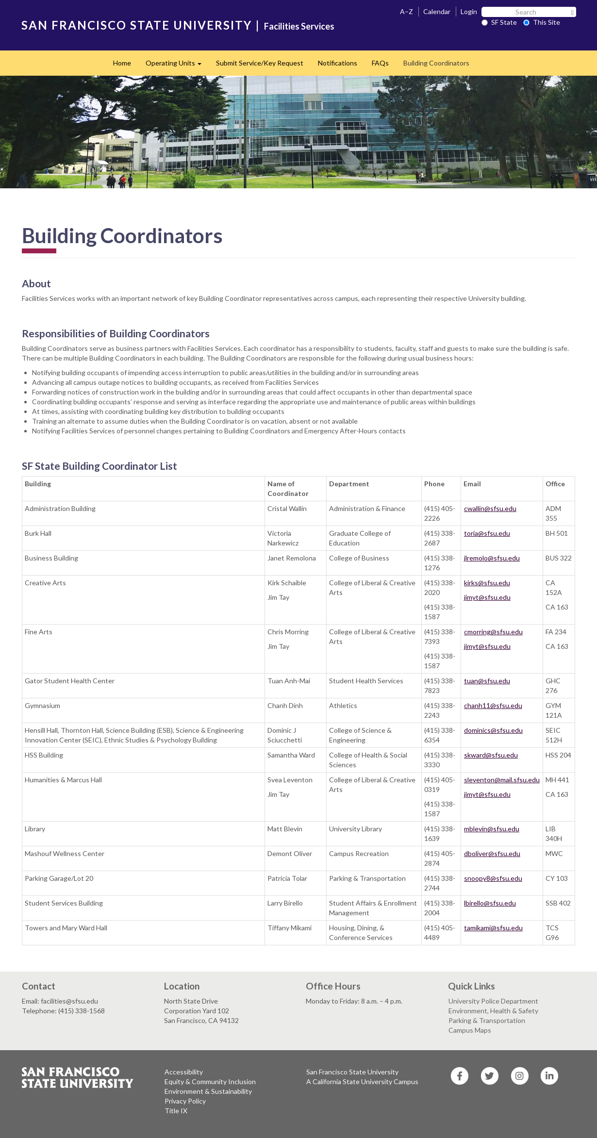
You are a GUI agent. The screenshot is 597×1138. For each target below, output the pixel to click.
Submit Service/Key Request (259, 63)
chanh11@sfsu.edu (493, 705)
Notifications (337, 63)
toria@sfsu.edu (487, 533)
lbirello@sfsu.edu (490, 903)
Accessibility (184, 1072)
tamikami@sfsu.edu (493, 928)
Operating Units (177, 66)
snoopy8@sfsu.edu (493, 878)
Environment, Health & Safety (493, 1010)
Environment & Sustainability (208, 1091)
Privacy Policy (185, 1101)
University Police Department (493, 1001)
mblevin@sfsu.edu (491, 829)
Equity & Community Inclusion (210, 1081)
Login (469, 11)
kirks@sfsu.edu (487, 582)
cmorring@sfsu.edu (493, 631)
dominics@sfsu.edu (493, 730)
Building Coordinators (436, 63)
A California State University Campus (362, 1081)
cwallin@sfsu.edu (490, 508)
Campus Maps (469, 1030)
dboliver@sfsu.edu (492, 853)
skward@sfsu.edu (491, 755)
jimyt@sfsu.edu (487, 597)
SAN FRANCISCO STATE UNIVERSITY (136, 25)
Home (122, 63)
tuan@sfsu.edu (487, 680)
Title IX (176, 1110)
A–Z (406, 11)
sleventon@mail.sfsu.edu (502, 779)
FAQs (380, 63)
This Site (541, 22)
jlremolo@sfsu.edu (492, 558)
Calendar (436, 11)
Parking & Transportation (486, 1020)
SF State (499, 22)
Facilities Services (299, 26)
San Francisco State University (352, 1072)
